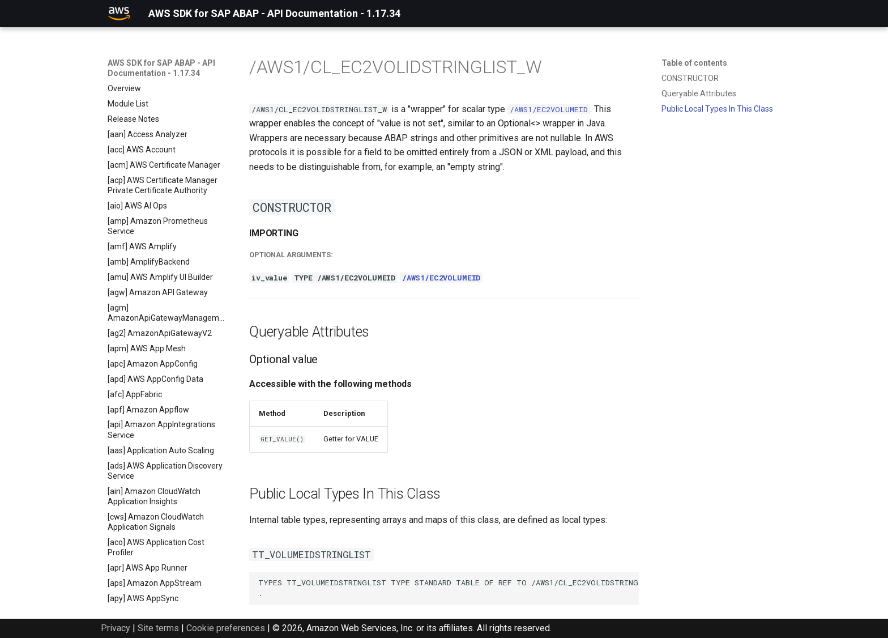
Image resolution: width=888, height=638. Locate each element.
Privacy (115, 628)
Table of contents (694, 62)
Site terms (158, 628)
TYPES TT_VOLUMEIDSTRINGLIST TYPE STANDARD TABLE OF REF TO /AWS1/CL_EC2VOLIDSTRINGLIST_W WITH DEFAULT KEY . (448, 587)
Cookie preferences (225, 628)
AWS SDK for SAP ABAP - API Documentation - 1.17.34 (161, 68)
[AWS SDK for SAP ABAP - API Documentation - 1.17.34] (119, 13)
